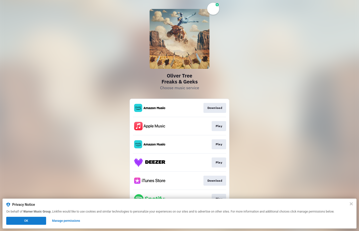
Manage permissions (66, 221)
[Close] (351, 204)
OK (26, 221)
